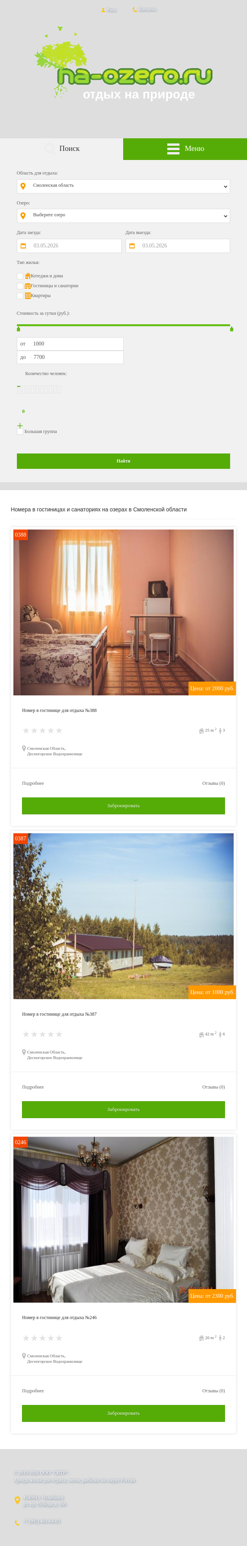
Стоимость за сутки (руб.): (43, 313)
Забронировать (123, 805)
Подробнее (33, 783)
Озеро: (23, 203)
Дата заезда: (29, 232)
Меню (185, 149)
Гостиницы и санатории (55, 285)
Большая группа (41, 431)
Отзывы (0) (213, 783)
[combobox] (129, 186)
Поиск (62, 149)
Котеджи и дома (47, 276)
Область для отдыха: (37, 173)
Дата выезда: (138, 232)
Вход (108, 9)
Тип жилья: (28, 262)
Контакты (144, 9)
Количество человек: (46, 373)
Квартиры (41, 295)
